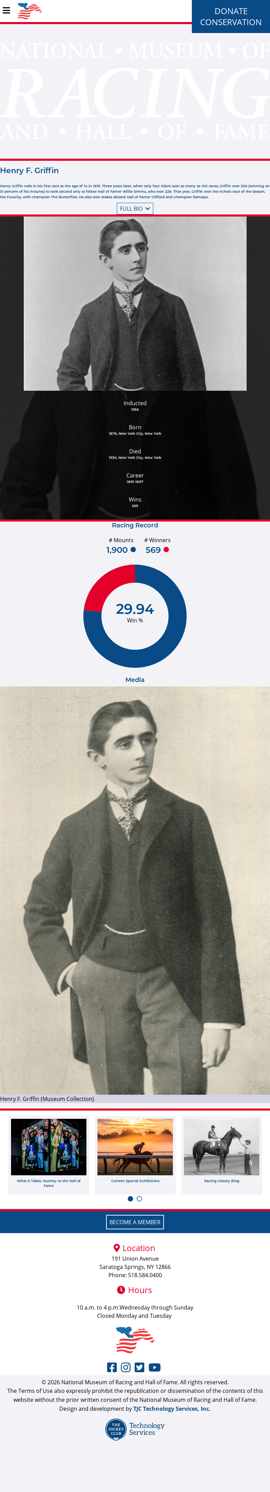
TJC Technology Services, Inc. (172, 1408)
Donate (231, 11)
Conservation (231, 22)
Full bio (135, 208)
